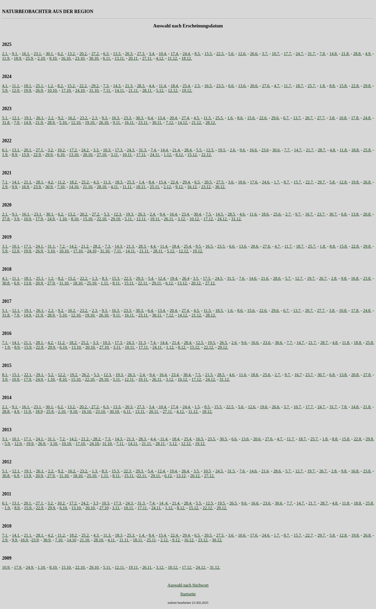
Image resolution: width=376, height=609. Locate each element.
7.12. (170, 122)
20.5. (208, 182)
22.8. (355, 86)
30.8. (6, 283)
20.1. (28, 150)
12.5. (210, 150)
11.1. (16, 86)
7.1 (4, 342)
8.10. (75, 219)
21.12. (197, 122)
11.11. (127, 187)
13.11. (120, 58)
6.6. (231, 86)
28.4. (188, 150)
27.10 (104, 508)
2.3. (95, 118)
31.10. (94, 90)
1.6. (230, 118)
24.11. (155, 154)
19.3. (130, 214)
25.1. (40, 86)
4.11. (115, 187)
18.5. (219, 310)
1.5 (197, 407)
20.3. (129, 53)
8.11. (117, 283)
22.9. (37, 154)
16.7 (298, 375)
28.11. (147, 90)
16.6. (253, 150)
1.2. (51, 86)
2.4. (153, 214)
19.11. (155, 219)
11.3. (107, 182)
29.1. (40, 375)
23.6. (267, 342)
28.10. (102, 187)
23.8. (367, 278)
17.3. (119, 150)
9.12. (179, 187)
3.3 (95, 503)
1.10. (63, 219)
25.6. (277, 214)
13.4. (162, 118)
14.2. (73, 246)
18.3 (118, 535)
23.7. (321, 214)
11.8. (343, 150)
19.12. (187, 90)
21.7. (310, 150)
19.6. (264, 407)
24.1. (40, 246)
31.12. (236, 219)
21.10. (88, 187)
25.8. (367, 150)
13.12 (181, 476)
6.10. (61, 154)
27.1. (40, 150)
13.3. (117, 53)
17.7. (288, 53)
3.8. (332, 118)
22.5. (220, 53)
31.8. (6, 122)
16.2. (72, 118)
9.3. (105, 118)
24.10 (91, 251)
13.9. (28, 283)
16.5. (208, 86)
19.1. (28, 118)
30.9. (49, 187)
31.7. (312, 53)
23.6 (265, 150)
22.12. (206, 154)
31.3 (142, 342)
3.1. (5, 246)
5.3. (107, 214)
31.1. (52, 246)
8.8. (332, 86)
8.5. (198, 53)
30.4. (197, 214)
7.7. (287, 150)
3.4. (152, 53)
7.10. (61, 187)
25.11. (155, 187)
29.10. (116, 219)
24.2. (85, 150)
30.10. (94, 58)
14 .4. (163, 503)
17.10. (66, 90)
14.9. (28, 122)
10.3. (107, 150)
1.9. (5, 154)
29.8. (367, 86)
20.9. (40, 283)
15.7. (297, 182)
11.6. (253, 214)
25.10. (92, 283)
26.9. (40, 90)
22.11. (143, 283)
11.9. (6, 58)
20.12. (196, 283)
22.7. (310, 182)
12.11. (141, 219)
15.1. (16, 375)
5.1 (4, 310)
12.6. (242, 53)
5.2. (51, 375)
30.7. (333, 214)
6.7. (286, 118)
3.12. (182, 219)
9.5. (199, 246)
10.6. (242, 182)
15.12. (192, 154)
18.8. (355, 150)
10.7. (276, 53)
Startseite (188, 594)
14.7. (298, 150)
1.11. (105, 283)
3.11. (115, 154)
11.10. (64, 283)
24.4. (187, 53)
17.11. (141, 154)
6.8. (344, 214)
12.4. (162, 278)
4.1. (5, 86)
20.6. (254, 86)
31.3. (143, 150)
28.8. (357, 53)
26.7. (323, 278)
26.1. (40, 118)
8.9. (15, 154)
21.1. (28, 182)
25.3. (131, 182)
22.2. (83, 86)
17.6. (254, 182)
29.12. (223, 347)
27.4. (186, 118)
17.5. (207, 278)
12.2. (62, 375)
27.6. (266, 86)
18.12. (186, 58)
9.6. (243, 150)
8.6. (240, 118)
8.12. (179, 154)
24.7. (300, 53)
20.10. (88, 154)
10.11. (127, 154)
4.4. (152, 86)
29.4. (187, 182)
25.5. (219, 118)
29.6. (275, 118)
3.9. (17, 219)
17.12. (208, 219)
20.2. (83, 53)
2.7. (288, 214)
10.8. (343, 118)
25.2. (85, 182)
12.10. (76, 122)
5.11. (129, 219)
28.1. (40, 182)
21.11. (133, 90)
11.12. (173, 58)
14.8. (333, 53)
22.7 (308, 535)
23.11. (143, 122)
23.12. (206, 187)
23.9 (35, 540)
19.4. (174, 278)
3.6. (231, 182)
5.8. (333, 182)
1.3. (95, 278)
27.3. (141, 53)
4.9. (368, 53)
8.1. (5, 375)
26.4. (185, 471)
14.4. (165, 150)
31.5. (231, 278)
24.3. (131, 150)
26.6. (254, 53)
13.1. (16, 150)
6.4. (151, 118)
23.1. (38, 53)
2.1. (5, 53)
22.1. (28, 375)
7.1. (5, 182)
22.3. (128, 278)
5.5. (199, 150)
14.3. (117, 86)
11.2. (62, 182)
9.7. (298, 214)
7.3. (106, 86)
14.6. (253, 278)
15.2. (71, 86)
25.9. (30, 58)
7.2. (63, 246)
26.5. (224, 342)
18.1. (28, 86)
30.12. (220, 187)
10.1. (16, 246)
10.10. (52, 90)
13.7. (297, 118)
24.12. (222, 219)
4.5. (196, 118)
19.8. (355, 182)
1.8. (323, 86)
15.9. (26, 154)
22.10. (102, 219)
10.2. (61, 150)
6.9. (17, 283)
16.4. (174, 214)
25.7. (312, 86)
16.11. (130, 122)
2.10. (41, 58)
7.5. (208, 214)
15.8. (343, 86)
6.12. (170, 283)
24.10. (80, 90)
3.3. (96, 150)
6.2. (61, 53)
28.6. (277, 278)
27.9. (51, 283)
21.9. (40, 122)
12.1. (16, 118)
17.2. (73, 150)
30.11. (157, 122)
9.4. (163, 214)
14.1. (16, 182)
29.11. (157, 283)
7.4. (154, 150)
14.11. (120, 90)
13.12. (182, 283)
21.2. (85, 246)
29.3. (140, 278)
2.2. (51, 118)
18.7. (300, 86)
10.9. (28, 219)
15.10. (88, 219)
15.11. (129, 283)
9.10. (53, 58)
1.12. (168, 154)
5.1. (5, 118)
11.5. (207, 118)
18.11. (141, 187)
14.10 (71, 540)
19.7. (311, 278)
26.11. (169, 219)
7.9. (17, 122)
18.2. (73, 182)
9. (18, 315)
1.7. (277, 182)
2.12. (167, 187)
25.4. (187, 86)
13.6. (242, 86)
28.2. (97, 246)
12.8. (343, 182)
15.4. (162, 182)
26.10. (104, 122)
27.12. (210, 283)
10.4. (163, 53)
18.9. (18, 58)
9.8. (344, 278)
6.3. (106, 53)
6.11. (107, 58)
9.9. (15, 187)
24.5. (219, 278)
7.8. (323, 53)
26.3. (142, 214)
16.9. (26, 187)
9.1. (15, 53)
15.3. (116, 278)
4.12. (160, 58)
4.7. (277, 86)
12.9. (16, 90)
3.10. (51, 251)
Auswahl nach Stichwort (187, 585)
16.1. (26, 53)
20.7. (309, 118)
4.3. (96, 182)
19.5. (222, 150)
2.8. (334, 278)
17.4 (174, 407)
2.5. (198, 86)
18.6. (265, 214)
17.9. (40, 219)
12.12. (173, 90)
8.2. (60, 86)
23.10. (80, 58)
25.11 (151, 540)
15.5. (208, 53)
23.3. (128, 118)
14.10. (74, 187)
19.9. (28, 90)
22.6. (263, 118)
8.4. (152, 182)
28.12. (210, 122)
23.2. (84, 118)
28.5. (231, 214)
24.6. (266, 182)
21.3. (129, 86)
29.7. (322, 182)
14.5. (219, 214)
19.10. (90, 122)
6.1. (5, 150)
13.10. (74, 154)
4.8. (333, 150)
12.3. (118, 214)
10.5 (207, 471)
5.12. (160, 90)
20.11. (133, 58)
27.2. (95, 53)
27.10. (102, 154)
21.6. (265, 278)
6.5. (198, 182)
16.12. (192, 187)
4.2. (51, 182)
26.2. (86, 375)
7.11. (107, 90)
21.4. (176, 150)
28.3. (141, 86)
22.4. (175, 182)
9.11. (117, 122)
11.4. (163, 86)
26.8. (367, 182)
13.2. (71, 53)
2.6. (233, 150)
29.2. (94, 86)
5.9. (5, 90)
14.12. (183, 122)
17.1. (28, 246)
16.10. (66, 58)
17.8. (355, 118)
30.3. (140, 118)
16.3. (116, 118)
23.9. (37, 187)
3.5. (196, 278)
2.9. (5, 187)
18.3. (119, 182)
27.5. (220, 182)
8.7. (287, 182)
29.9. (49, 154)
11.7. (288, 86)
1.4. (142, 182)
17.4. (175, 53)
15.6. (251, 118)
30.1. (50, 53)
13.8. (355, 214)
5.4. (151, 278)
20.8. (367, 214)
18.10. (78, 283)
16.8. (355, 278)
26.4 (185, 278)
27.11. (147, 58)
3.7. (265, 53)
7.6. (242, 278)
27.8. (6, 219)
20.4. (174, 118)
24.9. (51, 219)
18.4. (175, 86)
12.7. (299, 278)
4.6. (242, 214)
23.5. (220, 86)
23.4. (186, 214)
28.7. (322, 150)
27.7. (321, 118)
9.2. (61, 118)
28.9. (51, 122)
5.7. (288, 278)
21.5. (209, 375)
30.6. (276, 150)
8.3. (105, 278)
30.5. (224, 439)
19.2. (74, 375)
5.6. (231, 53)
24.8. (367, 118)
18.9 (39, 411)
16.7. (309, 214)
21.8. (345, 53)
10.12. (195, 219)
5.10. (64, 122)
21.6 (265, 471)
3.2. (51, 150)
